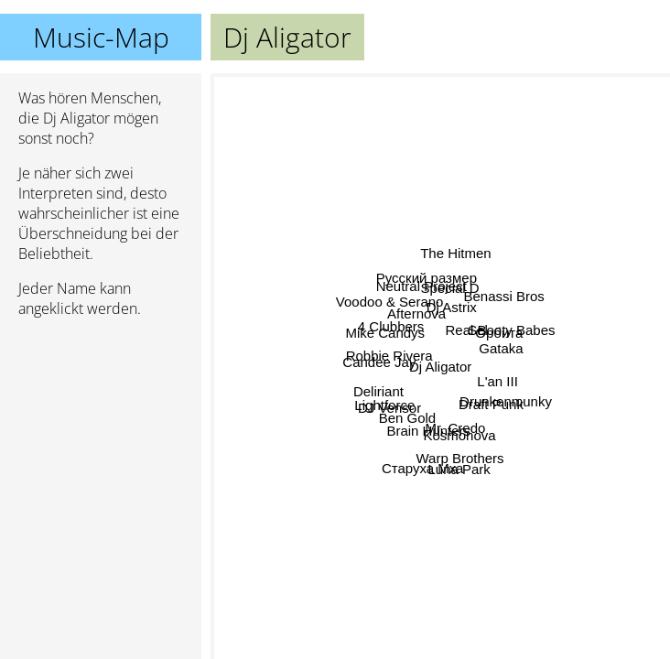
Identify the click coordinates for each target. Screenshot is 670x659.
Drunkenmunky (566, 457)
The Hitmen (468, 125)
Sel (545, 235)
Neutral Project (429, 192)
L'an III (578, 390)
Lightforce (327, 476)
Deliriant (288, 429)
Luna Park (464, 530)
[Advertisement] (100, 429)
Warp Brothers (442, 564)
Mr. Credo (468, 479)
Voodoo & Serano (325, 287)
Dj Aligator (440, 366)
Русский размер (421, 157)
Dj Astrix (437, 246)
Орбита (592, 294)
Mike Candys (270, 267)
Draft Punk (579, 505)
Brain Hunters (399, 518)
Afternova (385, 207)
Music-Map (101, 37)
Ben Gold (344, 533)
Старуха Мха (415, 603)
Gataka (632, 318)
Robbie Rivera (306, 357)
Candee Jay (341, 323)
